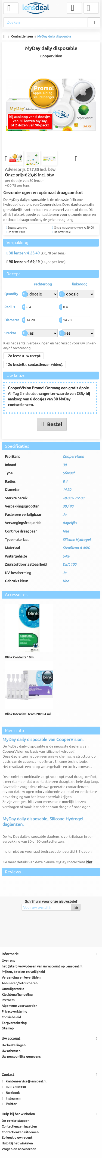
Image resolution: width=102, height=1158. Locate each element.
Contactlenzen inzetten (19, 1126)
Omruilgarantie (13, 989)
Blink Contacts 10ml (19, 657)
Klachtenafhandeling (17, 994)
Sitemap (8, 1028)
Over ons (8, 961)
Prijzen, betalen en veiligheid (23, 972)
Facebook (13, 1093)
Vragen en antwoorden (19, 1149)
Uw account (11, 1039)
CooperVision (51, 56)
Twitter (11, 1104)
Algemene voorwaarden (19, 1006)
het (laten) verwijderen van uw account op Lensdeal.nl (42, 966)
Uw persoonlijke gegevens (21, 1056)
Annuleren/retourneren (20, 983)
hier (89, 862)
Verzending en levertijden (21, 977)
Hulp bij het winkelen (17, 1143)
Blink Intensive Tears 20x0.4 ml (28, 714)
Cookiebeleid (11, 1017)
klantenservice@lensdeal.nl (26, 1081)
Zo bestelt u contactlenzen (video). (34, 365)
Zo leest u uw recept (17, 1138)
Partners (8, 1000)
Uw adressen (11, 1051)
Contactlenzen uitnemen (20, 1132)
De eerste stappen (15, 1121)
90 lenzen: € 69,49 (23, 262)
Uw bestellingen (14, 1045)
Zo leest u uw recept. (23, 356)
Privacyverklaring (14, 1011)
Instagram (13, 1098)
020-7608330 (16, 1087)
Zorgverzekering (14, 1023)
